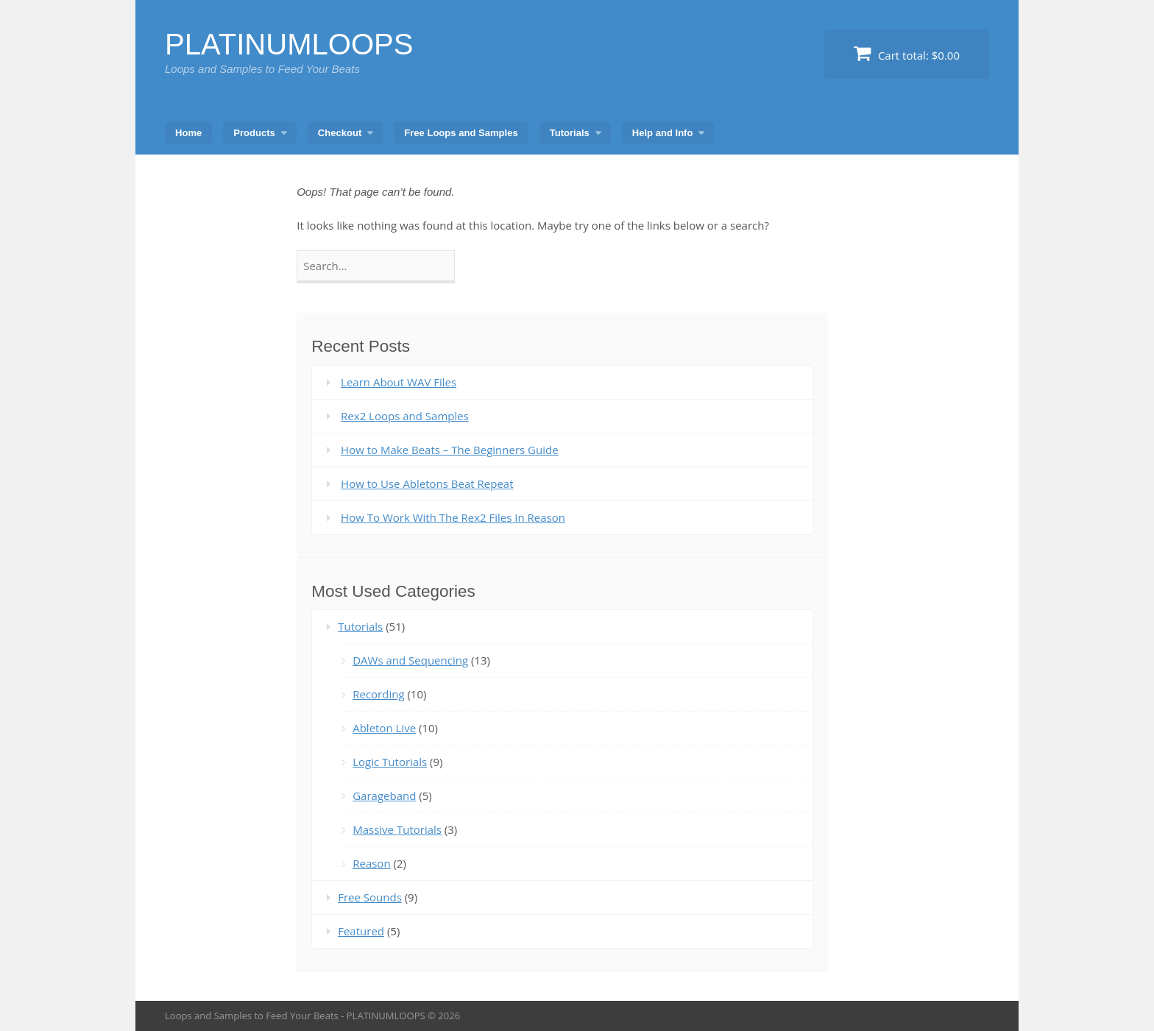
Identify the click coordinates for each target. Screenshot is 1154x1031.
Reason (371, 863)
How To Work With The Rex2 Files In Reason (453, 517)
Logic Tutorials (390, 761)
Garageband (384, 795)
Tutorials (570, 132)
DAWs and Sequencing (410, 660)
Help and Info (662, 132)
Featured (361, 931)
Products (254, 132)
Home (188, 132)
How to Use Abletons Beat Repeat (427, 483)
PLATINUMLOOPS (289, 44)
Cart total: (907, 53)
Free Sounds (370, 897)
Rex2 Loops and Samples (405, 415)
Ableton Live (384, 727)
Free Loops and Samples (460, 132)
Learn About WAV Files (398, 382)
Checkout (339, 132)
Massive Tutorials (397, 829)
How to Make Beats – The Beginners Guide (449, 449)
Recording (378, 694)
